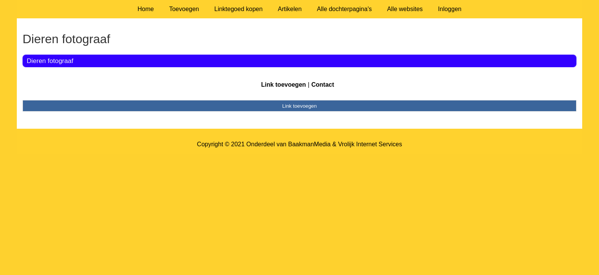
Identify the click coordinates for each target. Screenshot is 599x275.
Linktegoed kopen (238, 9)
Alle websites (405, 9)
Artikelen (289, 9)
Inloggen (449, 9)
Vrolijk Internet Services (370, 144)
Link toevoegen (283, 84)
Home (146, 9)
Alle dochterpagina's (344, 9)
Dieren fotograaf (50, 61)
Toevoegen (184, 9)
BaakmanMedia (309, 144)
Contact (322, 84)
